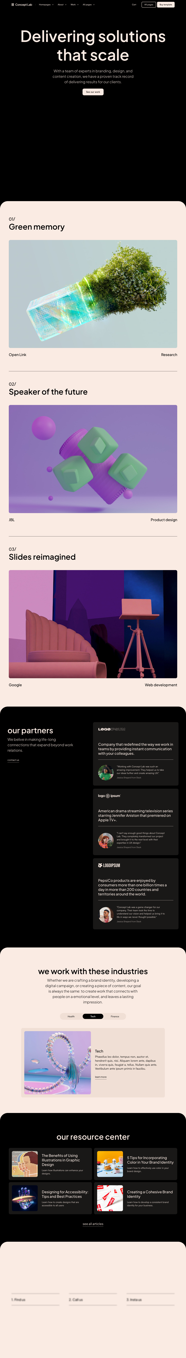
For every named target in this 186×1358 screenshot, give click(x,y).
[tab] (71, 1016)
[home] (21, 4)
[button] (46, 4)
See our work (93, 92)
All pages (148, 4)
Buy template (166, 4)
